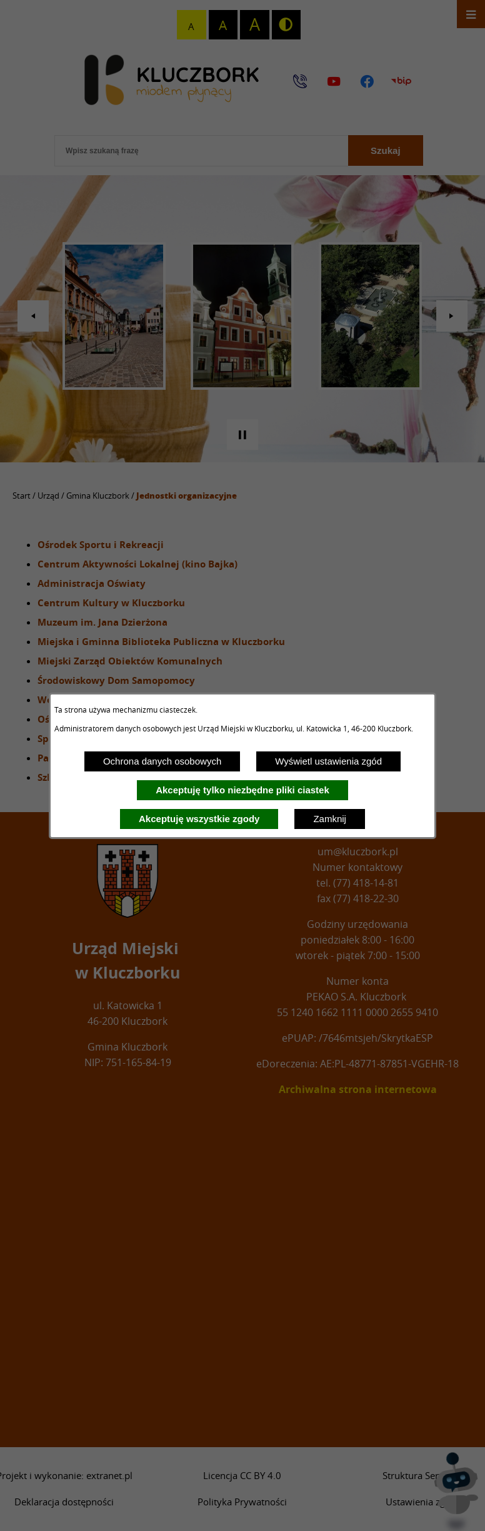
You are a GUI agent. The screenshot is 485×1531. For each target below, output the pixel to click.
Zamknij (329, 818)
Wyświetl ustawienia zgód (328, 761)
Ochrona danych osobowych (162, 761)
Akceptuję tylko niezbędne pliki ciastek (242, 790)
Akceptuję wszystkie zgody (199, 818)
